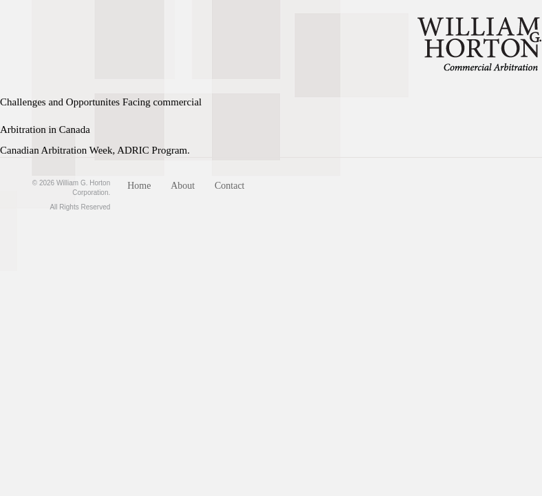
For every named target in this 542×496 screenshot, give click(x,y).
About (183, 185)
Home (139, 185)
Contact (230, 185)
